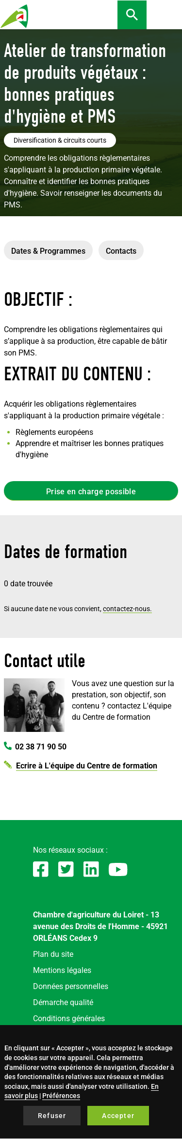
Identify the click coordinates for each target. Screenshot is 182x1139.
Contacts (121, 251)
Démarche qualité (63, 1002)
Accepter (118, 1116)
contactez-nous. (127, 609)
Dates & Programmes (48, 251)
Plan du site (53, 954)
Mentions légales (62, 970)
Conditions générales (69, 1018)
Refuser (52, 1116)
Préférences (61, 1096)
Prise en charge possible (91, 491)
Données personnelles (70, 986)
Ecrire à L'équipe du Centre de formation (86, 765)
